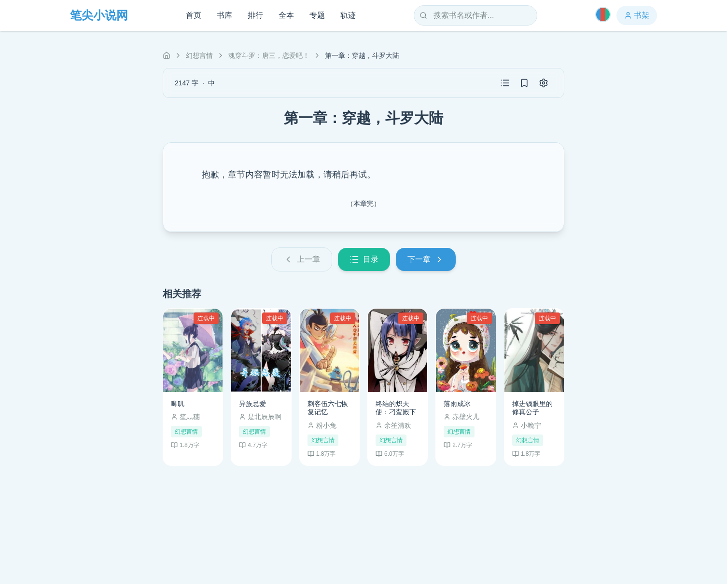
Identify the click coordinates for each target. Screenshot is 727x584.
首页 (193, 15)
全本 (286, 15)
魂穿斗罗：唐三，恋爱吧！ (268, 55)
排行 (255, 15)
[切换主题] (603, 14)
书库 (224, 15)
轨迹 (348, 15)
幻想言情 (199, 55)
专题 (317, 15)
